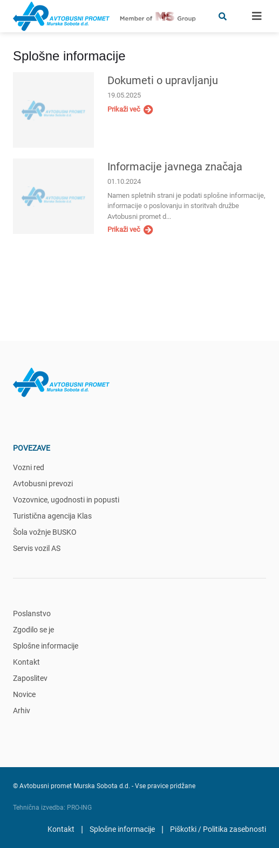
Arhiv (21, 710)
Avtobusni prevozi (43, 483)
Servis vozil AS (36, 548)
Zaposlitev (30, 678)
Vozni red (28, 467)
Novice (24, 694)
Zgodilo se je (33, 629)
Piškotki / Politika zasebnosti (218, 829)
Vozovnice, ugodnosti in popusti (66, 499)
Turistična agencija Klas (52, 516)
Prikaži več (130, 109)
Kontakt (26, 662)
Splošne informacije (45, 646)
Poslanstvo (32, 613)
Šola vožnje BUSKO (45, 532)
